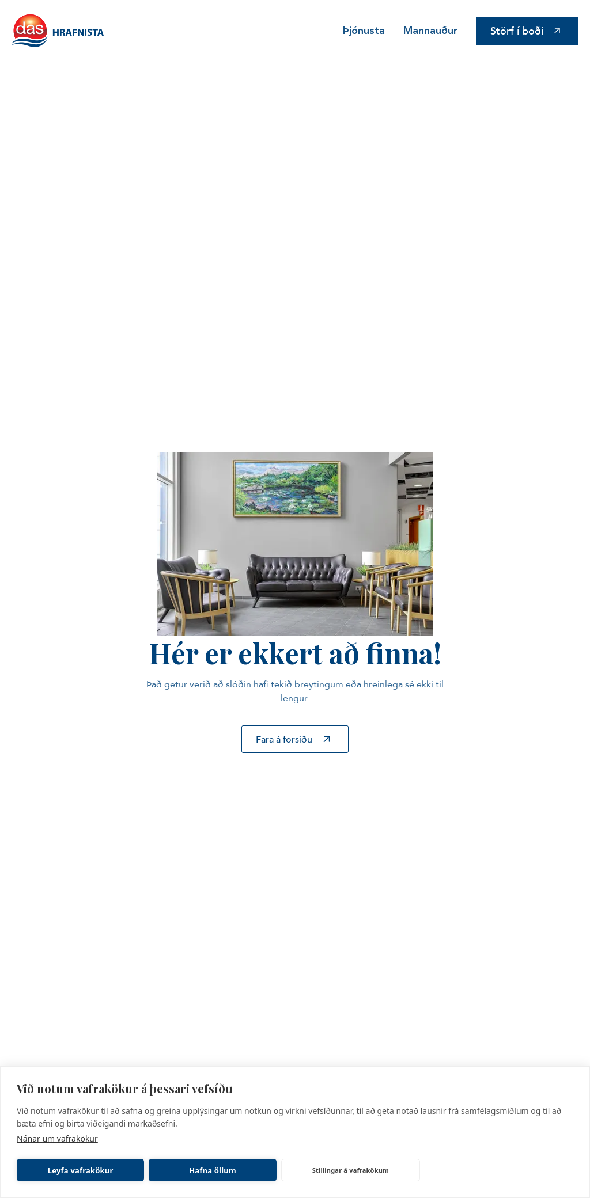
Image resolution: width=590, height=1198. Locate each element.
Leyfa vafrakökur (81, 1170)
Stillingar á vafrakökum (350, 1170)
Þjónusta (364, 31)
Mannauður (430, 31)
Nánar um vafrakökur (57, 1138)
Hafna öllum (212, 1170)
